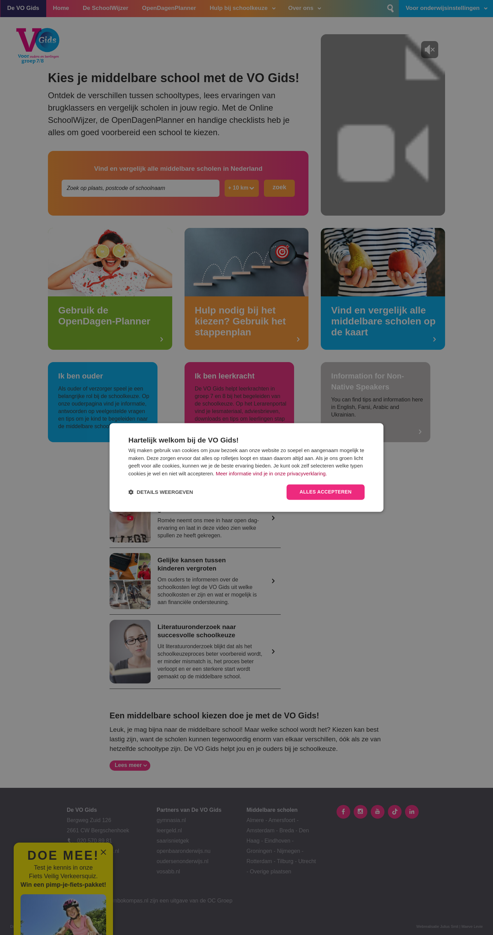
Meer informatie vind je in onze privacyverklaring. (271, 473)
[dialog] (246, 467)
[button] (160, 492)
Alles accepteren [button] (326, 492)
